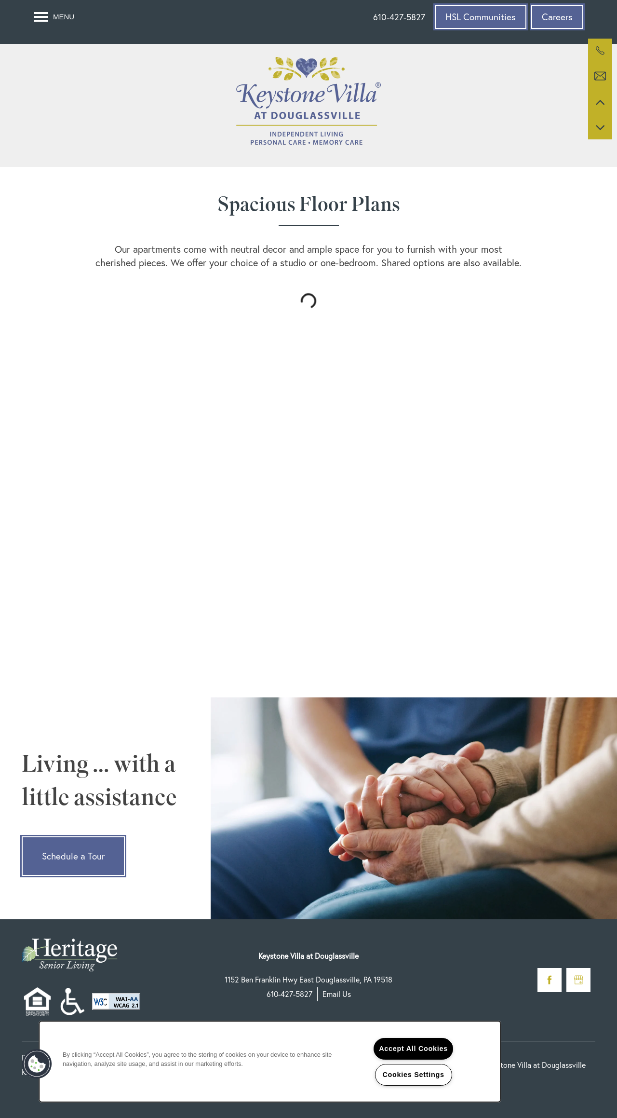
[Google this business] (578, 980)
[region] (270, 1062)
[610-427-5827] (600, 51)
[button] (480, 17)
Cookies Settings (413, 1074)
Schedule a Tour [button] (73, 856)
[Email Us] (600, 76)
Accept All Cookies (413, 1048)
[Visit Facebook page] (549, 980)
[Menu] (54, 17)
